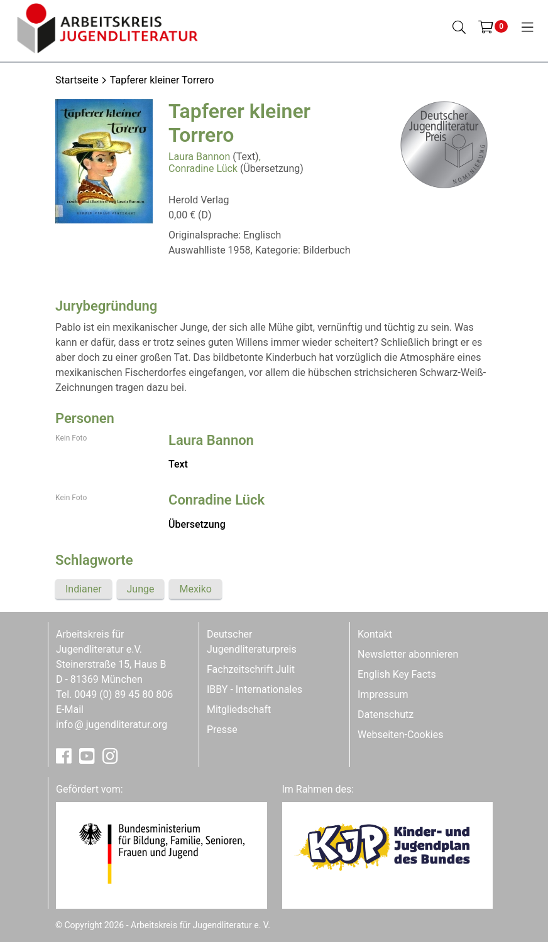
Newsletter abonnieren (408, 654)
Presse (222, 730)
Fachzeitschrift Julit (251, 669)
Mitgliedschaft (239, 709)
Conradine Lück (203, 168)
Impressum (383, 694)
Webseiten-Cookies (400, 735)
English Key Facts (397, 674)
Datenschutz (386, 714)
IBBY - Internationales (254, 689)
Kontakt (375, 634)
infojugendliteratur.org (111, 725)
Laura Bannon (199, 157)
